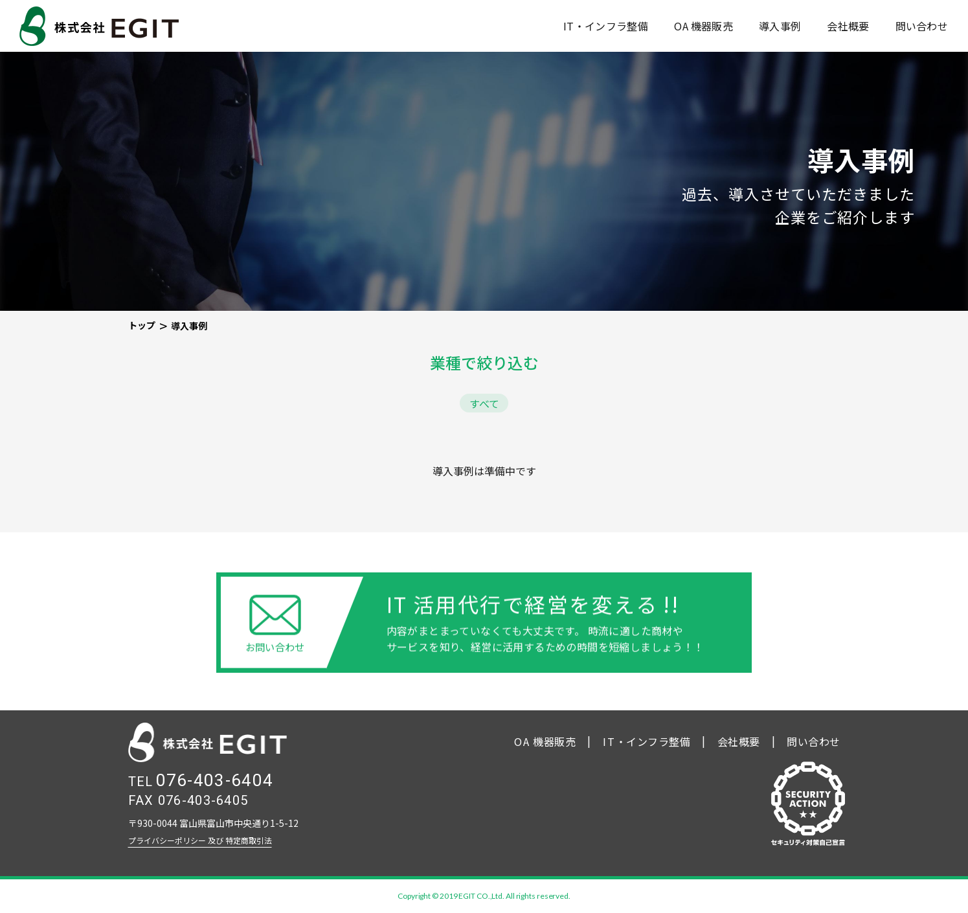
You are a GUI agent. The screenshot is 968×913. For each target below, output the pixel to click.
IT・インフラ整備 (605, 26)
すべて (484, 403)
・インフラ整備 (647, 741)
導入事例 (780, 26)
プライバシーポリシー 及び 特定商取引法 (200, 840)
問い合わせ (922, 26)
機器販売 (703, 26)
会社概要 (848, 26)
